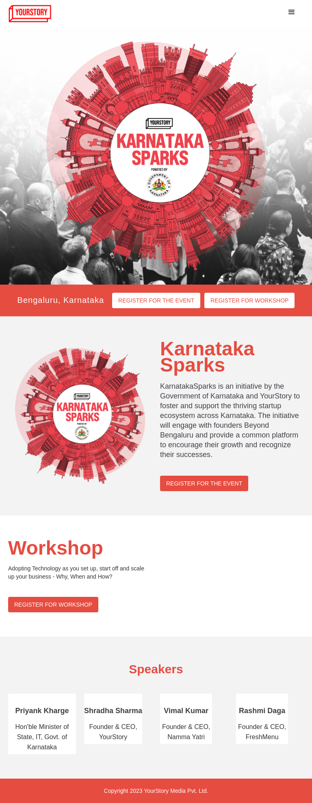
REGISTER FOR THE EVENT (156, 300)
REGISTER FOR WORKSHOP (249, 300)
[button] (292, 12)
